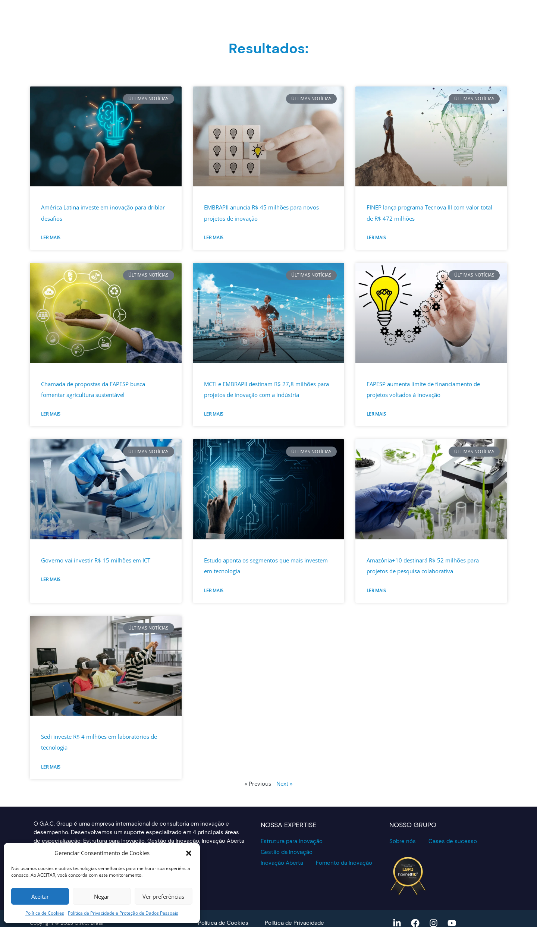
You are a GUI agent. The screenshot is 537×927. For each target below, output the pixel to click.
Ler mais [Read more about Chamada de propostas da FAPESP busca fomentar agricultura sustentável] (50, 414)
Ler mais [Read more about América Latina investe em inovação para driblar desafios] (50, 237)
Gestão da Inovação (287, 852)
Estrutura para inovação (292, 841)
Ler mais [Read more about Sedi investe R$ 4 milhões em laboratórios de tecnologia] (50, 767)
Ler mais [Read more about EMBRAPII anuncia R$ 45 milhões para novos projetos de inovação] (213, 237)
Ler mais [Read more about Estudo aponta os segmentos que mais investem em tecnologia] (213, 590)
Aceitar (40, 896)
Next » (284, 783)
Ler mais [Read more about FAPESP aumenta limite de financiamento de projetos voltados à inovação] (376, 414)
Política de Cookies (44, 913)
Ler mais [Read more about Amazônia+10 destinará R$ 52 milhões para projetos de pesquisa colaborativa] (376, 590)
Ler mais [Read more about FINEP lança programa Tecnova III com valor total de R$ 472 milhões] (376, 237)
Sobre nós (402, 841)
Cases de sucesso (452, 841)
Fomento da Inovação (344, 863)
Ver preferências (163, 896)
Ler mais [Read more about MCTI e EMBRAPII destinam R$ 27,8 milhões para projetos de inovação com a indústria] (213, 414)
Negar (101, 896)
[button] (188, 853)
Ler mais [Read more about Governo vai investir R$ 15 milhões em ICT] (50, 579)
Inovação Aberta (282, 863)
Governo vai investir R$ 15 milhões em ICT (95, 560)
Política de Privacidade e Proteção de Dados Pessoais (123, 913)
